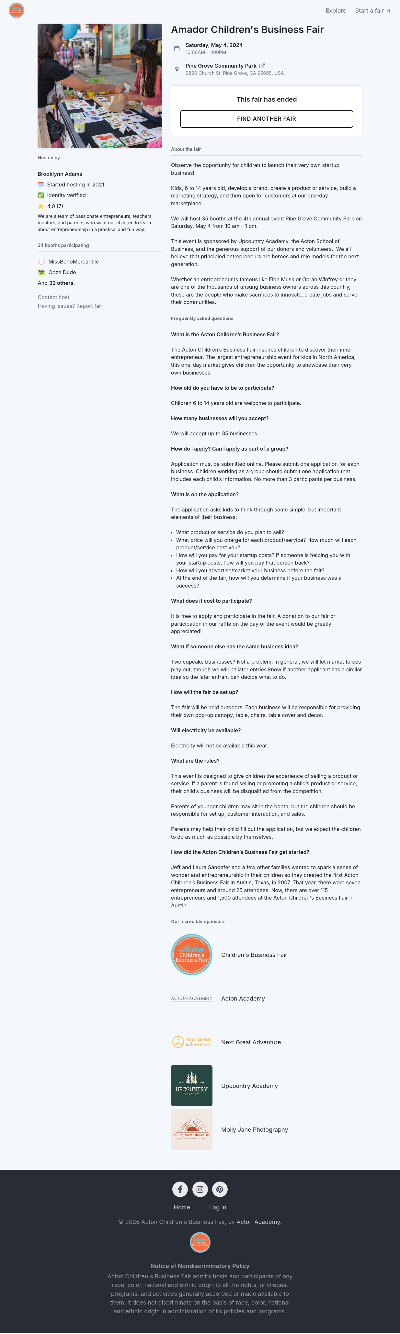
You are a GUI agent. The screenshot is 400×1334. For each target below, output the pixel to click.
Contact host (53, 297)
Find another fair (266, 119)
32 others (61, 283)
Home (182, 1208)
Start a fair (373, 10)
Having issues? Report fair (70, 306)
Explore (336, 10)
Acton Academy (258, 1222)
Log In (217, 1208)
